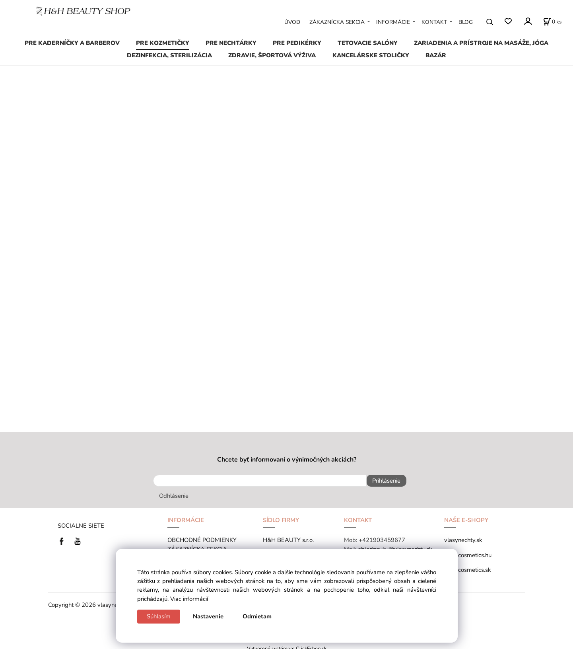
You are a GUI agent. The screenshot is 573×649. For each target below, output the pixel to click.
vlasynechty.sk (463, 536)
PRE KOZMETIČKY (162, 43)
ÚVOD (292, 22)
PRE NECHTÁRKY (231, 43)
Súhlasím (159, 616)
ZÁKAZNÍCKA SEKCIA (337, 22)
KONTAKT (434, 22)
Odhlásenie (173, 492)
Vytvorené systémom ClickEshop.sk (286, 644)
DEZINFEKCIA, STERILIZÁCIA (169, 55)
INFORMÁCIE (393, 22)
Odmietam (257, 616)
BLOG (465, 22)
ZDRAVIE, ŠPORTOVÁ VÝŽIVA (272, 55)
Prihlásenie (383, 481)
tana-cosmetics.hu (467, 551)
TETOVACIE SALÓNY (368, 43)
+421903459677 (382, 536)
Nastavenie (208, 616)
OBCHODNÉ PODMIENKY (202, 536)
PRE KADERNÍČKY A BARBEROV (72, 43)
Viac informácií (189, 599)
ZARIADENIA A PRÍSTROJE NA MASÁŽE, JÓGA (481, 43)
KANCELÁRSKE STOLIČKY (370, 55)
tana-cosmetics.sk (467, 566)
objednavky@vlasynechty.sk (395, 545)
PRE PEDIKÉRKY (297, 43)
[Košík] (552, 21)
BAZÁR (435, 55)
